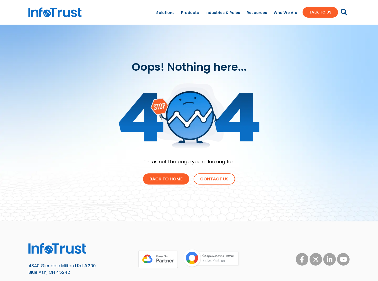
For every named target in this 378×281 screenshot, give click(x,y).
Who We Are (285, 12)
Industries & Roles (222, 12)
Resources (257, 12)
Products (190, 12)
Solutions (165, 12)
